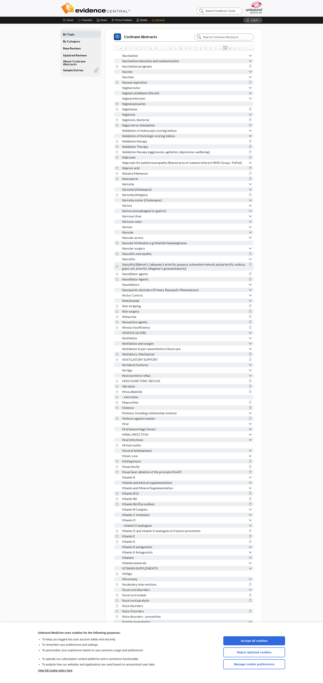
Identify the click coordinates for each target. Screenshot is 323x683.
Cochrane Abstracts (135, 37)
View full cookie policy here (55, 670)
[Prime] (121, 20)
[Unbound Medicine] (254, 7)
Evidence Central (112, 8)
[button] (159, 20)
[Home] (68, 20)
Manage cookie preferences (254, 664)
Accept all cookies (254, 640)
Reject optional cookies (254, 652)
